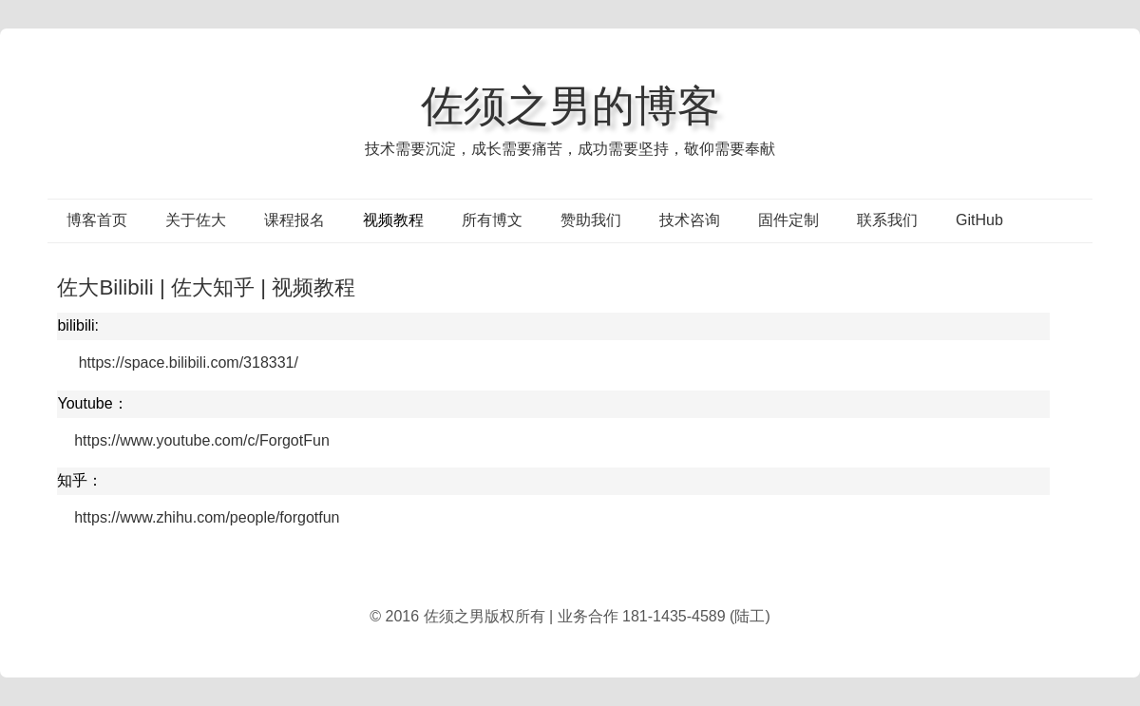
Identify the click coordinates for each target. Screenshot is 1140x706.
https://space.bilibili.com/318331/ (188, 362)
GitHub (979, 220)
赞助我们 (590, 220)
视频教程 (393, 220)
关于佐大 (195, 220)
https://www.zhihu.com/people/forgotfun (206, 517)
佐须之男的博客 (570, 105)
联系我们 (887, 220)
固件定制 (788, 220)
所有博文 (492, 220)
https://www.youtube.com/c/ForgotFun (202, 440)
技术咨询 (689, 220)
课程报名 (294, 220)
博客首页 (96, 220)
